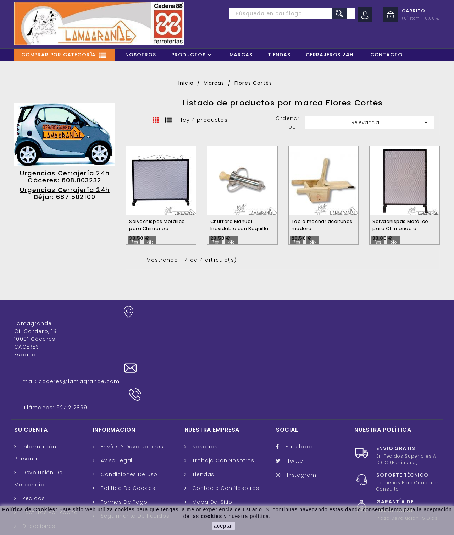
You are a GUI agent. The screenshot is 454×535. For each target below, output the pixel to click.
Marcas (241, 54)
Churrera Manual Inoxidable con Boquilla (239, 225)
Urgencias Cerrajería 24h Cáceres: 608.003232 (65, 177)
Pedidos (33, 429)
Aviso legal (115, 391)
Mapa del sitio (212, 432)
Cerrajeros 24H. (330, 54)
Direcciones (38, 456)
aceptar (223, 526)
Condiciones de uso (128, 405)
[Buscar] (276, 13)
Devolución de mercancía (38, 409)
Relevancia (390, 122)
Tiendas (279, 54)
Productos (192, 54)
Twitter (296, 391)
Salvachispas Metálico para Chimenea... (157, 225)
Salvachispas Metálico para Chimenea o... (400, 225)
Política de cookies (127, 418)
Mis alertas (36, 496)
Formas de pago (123, 432)
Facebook (300, 377)
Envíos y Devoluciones (131, 377)
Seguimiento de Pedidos (134, 446)
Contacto (386, 54)
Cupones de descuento (35, 476)
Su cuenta (31, 360)
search (339, 13)
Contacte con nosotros (225, 418)
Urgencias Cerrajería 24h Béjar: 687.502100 (65, 193)
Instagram (301, 405)
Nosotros (140, 54)
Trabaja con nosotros (223, 391)
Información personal (35, 383)
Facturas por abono (49, 443)
